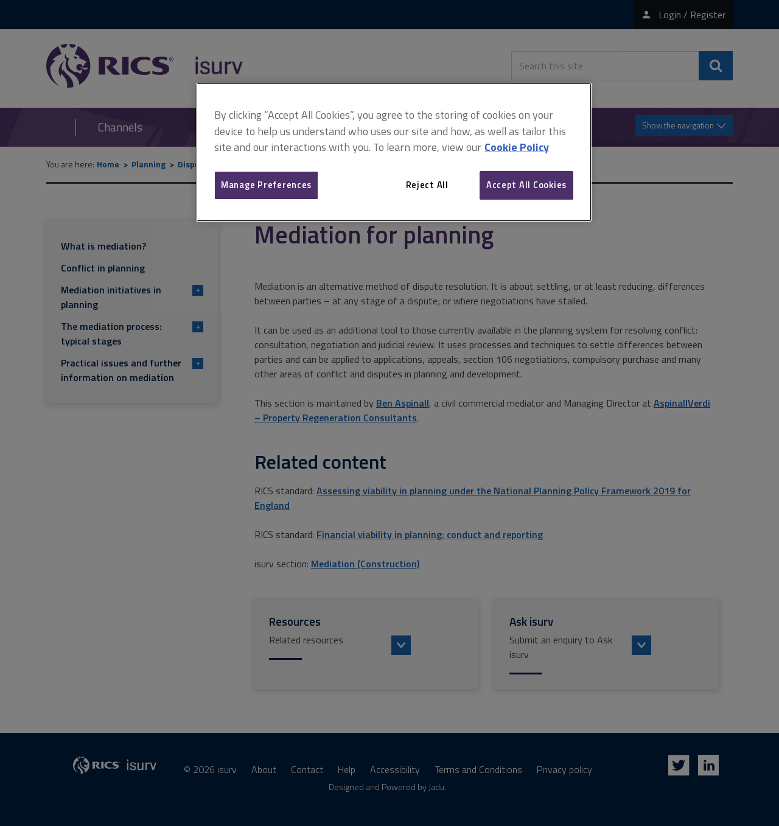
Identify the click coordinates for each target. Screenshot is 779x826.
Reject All (427, 185)
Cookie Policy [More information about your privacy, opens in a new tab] (516, 147)
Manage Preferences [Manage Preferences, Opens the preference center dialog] (266, 185)
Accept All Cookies (526, 185)
